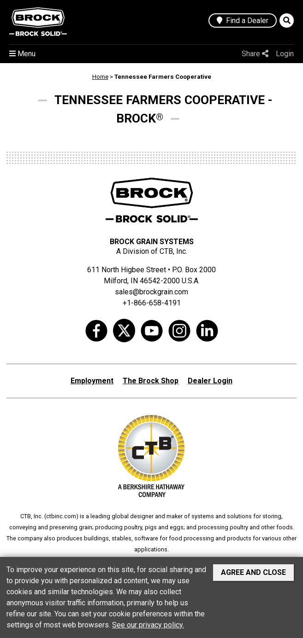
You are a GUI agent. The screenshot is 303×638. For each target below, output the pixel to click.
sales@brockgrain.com (151, 291)
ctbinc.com (61, 516)
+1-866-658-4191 (152, 303)
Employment (92, 380)
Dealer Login (210, 380)
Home (100, 76)
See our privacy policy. (148, 624)
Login (285, 53)
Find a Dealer (242, 20)
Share (255, 53)
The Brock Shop (150, 380)
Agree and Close (253, 572)
